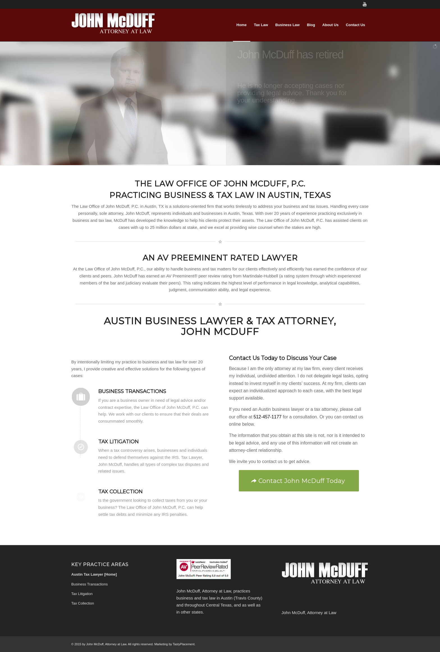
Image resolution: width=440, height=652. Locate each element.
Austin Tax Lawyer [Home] (94, 574)
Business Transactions (132, 391)
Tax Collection (120, 492)
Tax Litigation (118, 442)
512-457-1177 (268, 416)
